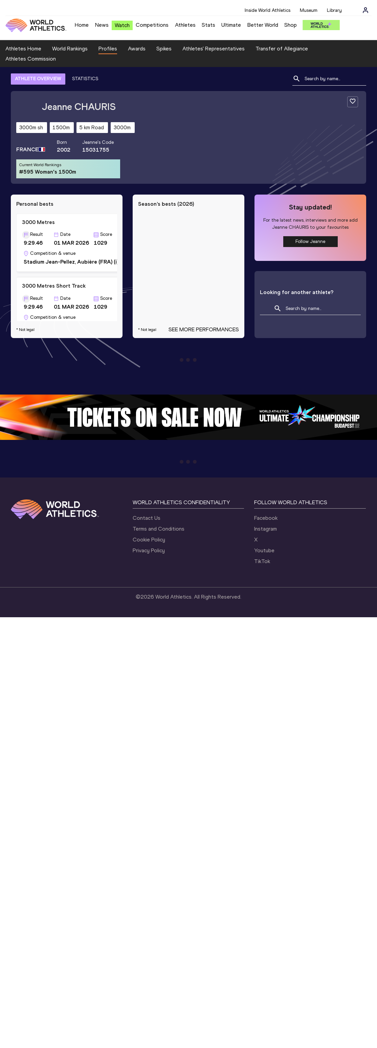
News (102, 25)
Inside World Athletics (267, 10)
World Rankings (70, 48)
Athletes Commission (30, 58)
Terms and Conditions (158, 529)
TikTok (262, 561)
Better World (262, 25)
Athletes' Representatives (213, 48)
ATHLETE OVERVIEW (38, 79)
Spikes (164, 48)
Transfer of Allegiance (282, 48)
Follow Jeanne (310, 241)
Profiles (107, 48)
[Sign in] (365, 10)
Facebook (266, 518)
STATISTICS (85, 79)
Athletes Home (23, 48)
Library (334, 10)
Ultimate (231, 25)
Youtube (264, 550)
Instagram (265, 529)
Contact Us (146, 518)
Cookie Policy (149, 539)
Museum (308, 10)
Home (82, 25)
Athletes (185, 25)
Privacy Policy (149, 550)
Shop (290, 25)
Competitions (152, 25)
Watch (122, 25)
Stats (208, 25)
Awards (137, 48)
